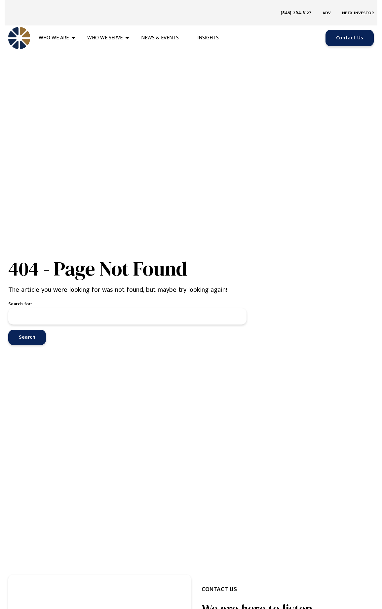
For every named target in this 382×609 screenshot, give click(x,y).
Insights (208, 26)
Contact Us (349, 26)
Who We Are (54, 26)
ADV (327, 7)
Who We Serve (105, 26)
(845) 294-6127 (296, 7)
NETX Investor (358, 7)
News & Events (160, 26)
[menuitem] (298, 7)
